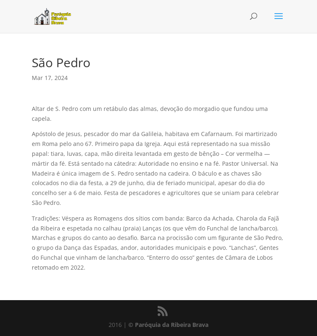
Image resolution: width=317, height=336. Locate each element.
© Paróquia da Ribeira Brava (168, 325)
